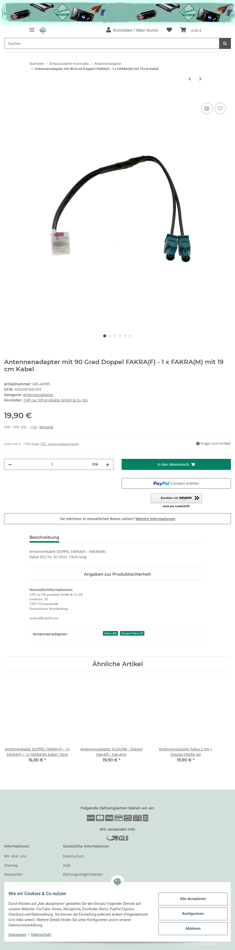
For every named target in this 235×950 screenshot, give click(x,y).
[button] (132, 30)
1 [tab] (104, 335)
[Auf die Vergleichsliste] (206, 108)
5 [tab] (125, 335)
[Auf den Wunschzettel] (220, 108)
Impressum (21, 935)
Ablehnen (188, 928)
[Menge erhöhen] (107, 464)
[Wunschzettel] (169, 30)
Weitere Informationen (155, 518)
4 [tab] (120, 335)
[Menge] (52, 464)
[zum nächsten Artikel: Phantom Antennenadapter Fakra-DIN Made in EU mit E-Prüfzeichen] (200, 78)
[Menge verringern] (10, 464)
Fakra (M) (110, 633)
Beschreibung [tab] (44, 537)
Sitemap (11, 865)
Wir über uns (15, 856)
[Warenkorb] (191, 30)
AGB (66, 865)
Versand (46, 427)
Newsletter (13, 874)
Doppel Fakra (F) (132, 633)
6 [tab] (130, 335)
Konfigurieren (189, 914)
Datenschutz (73, 856)
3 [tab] (114, 335)
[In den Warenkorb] (8, 96)
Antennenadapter (38, 394)
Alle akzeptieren (189, 899)
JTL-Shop (208, 943)
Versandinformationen (82, 883)
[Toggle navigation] (32, 28)
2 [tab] (109, 335)
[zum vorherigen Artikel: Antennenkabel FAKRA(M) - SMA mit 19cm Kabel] (190, 78)
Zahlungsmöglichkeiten (83, 874)
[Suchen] (111, 43)
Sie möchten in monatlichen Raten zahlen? (117, 518)
